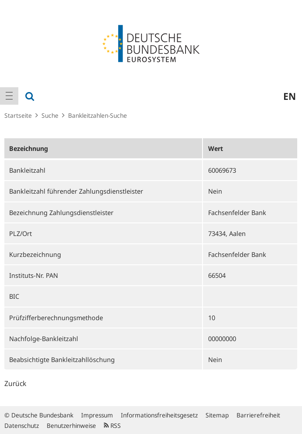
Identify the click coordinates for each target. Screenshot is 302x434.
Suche (49, 115)
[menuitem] (9, 96)
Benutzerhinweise (71, 425)
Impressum (97, 415)
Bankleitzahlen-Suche (97, 115)
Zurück (15, 383)
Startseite (18, 115)
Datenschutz (21, 425)
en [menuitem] (289, 96)
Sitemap (217, 415)
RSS (112, 425)
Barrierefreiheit (258, 415)
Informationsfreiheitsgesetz (159, 415)
